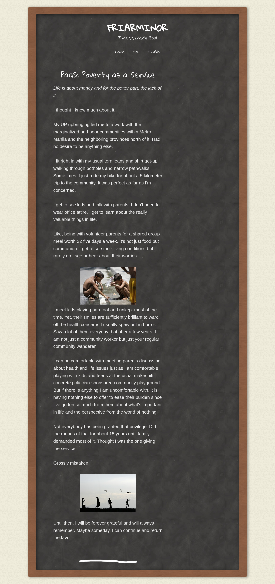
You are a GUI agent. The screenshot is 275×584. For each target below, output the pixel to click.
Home (119, 51)
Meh (135, 51)
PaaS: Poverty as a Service (108, 74)
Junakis (153, 51)
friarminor (137, 28)
